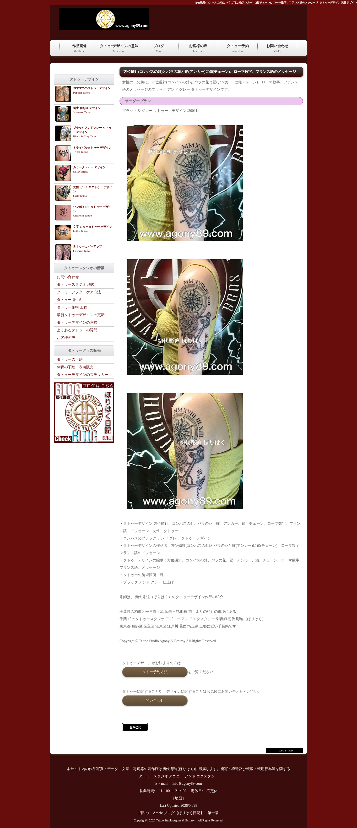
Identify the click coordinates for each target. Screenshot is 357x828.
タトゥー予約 (237, 48)
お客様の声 (198, 48)
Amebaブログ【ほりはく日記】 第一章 (187, 813)
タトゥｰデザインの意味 (119, 48)
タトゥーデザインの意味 (77, 322)
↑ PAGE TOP (284, 750)
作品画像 (79, 48)
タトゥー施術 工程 (72, 307)
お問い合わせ (277, 48)
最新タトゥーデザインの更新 (81, 315)
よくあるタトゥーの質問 (77, 330)
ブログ (158, 48)
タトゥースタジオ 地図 (76, 284)
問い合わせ (155, 700)
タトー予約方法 (155, 672)
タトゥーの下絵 (70, 359)
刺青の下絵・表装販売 (75, 367)
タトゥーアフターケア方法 (79, 292)
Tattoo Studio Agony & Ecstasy (175, 820)
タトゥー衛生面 (70, 300)
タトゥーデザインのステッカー (82, 375)
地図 (178, 798)
